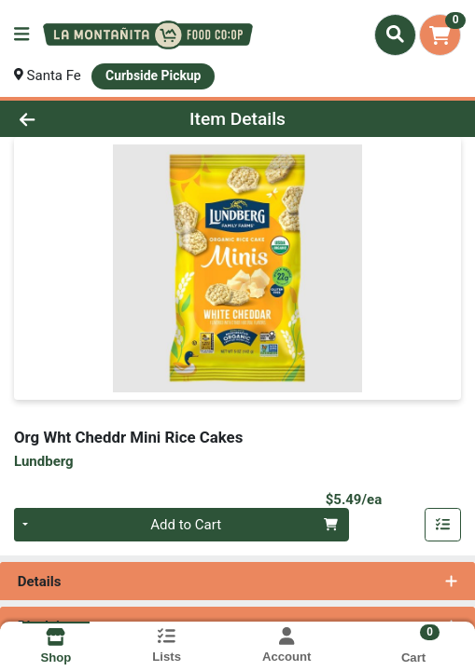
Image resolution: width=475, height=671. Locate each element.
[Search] (395, 34)
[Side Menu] (21, 35)
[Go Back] (70, 118)
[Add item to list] (443, 524)
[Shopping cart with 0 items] (440, 35)
